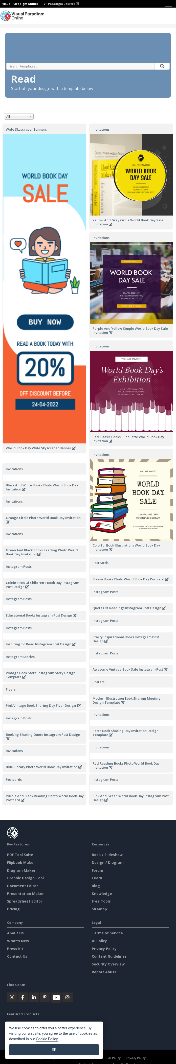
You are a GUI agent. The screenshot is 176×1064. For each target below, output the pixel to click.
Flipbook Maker (21, 880)
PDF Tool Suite (20, 872)
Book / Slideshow (107, 872)
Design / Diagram (108, 880)
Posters (98, 682)
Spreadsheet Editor (24, 919)
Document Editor (22, 903)
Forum (97, 888)
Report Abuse (104, 989)
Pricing (13, 927)
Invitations (101, 129)
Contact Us (17, 974)
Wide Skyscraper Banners (26, 129)
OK (54, 1049)
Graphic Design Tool (25, 896)
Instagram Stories (20, 656)
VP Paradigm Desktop (61, 4)
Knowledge (102, 911)
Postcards (100, 562)
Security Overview (108, 982)
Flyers (10, 693)
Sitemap (99, 927)
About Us (15, 951)
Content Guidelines (109, 974)
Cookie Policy (47, 1039)
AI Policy (99, 959)
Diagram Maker (21, 888)
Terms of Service (107, 951)
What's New (18, 959)
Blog (96, 903)
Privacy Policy (104, 966)
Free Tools (101, 919)
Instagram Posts (19, 566)
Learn (97, 896)
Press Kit (15, 966)
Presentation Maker (25, 911)
